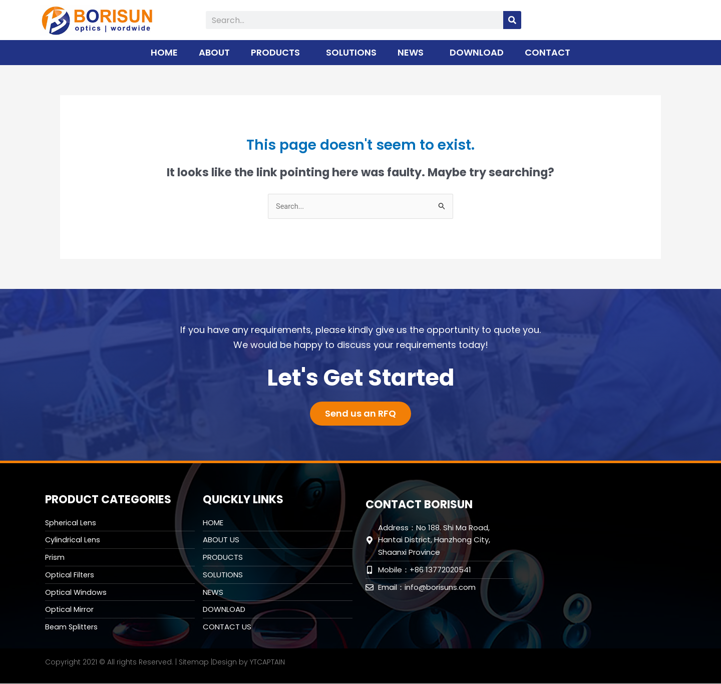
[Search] (512, 20)
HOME (164, 52)
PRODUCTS (278, 52)
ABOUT (214, 52)
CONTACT (547, 52)
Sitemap (194, 662)
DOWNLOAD (477, 52)
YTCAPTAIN (267, 662)
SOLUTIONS (351, 52)
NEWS (413, 52)
